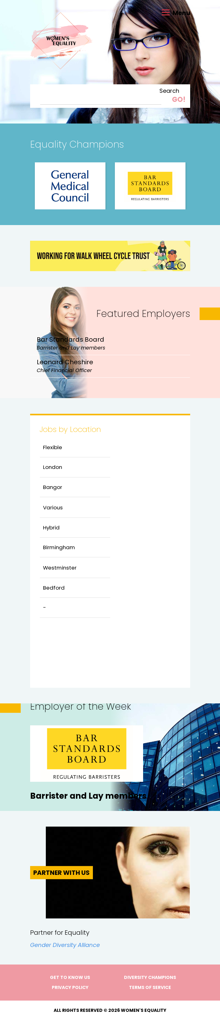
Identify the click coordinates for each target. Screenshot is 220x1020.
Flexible (52, 447)
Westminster (60, 567)
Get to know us (70, 977)
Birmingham (59, 547)
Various (53, 507)
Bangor (52, 487)
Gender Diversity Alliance (65, 945)
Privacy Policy (70, 987)
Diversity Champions (150, 977)
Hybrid (51, 527)
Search (169, 90)
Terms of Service (150, 987)
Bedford (54, 587)
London (52, 467)
